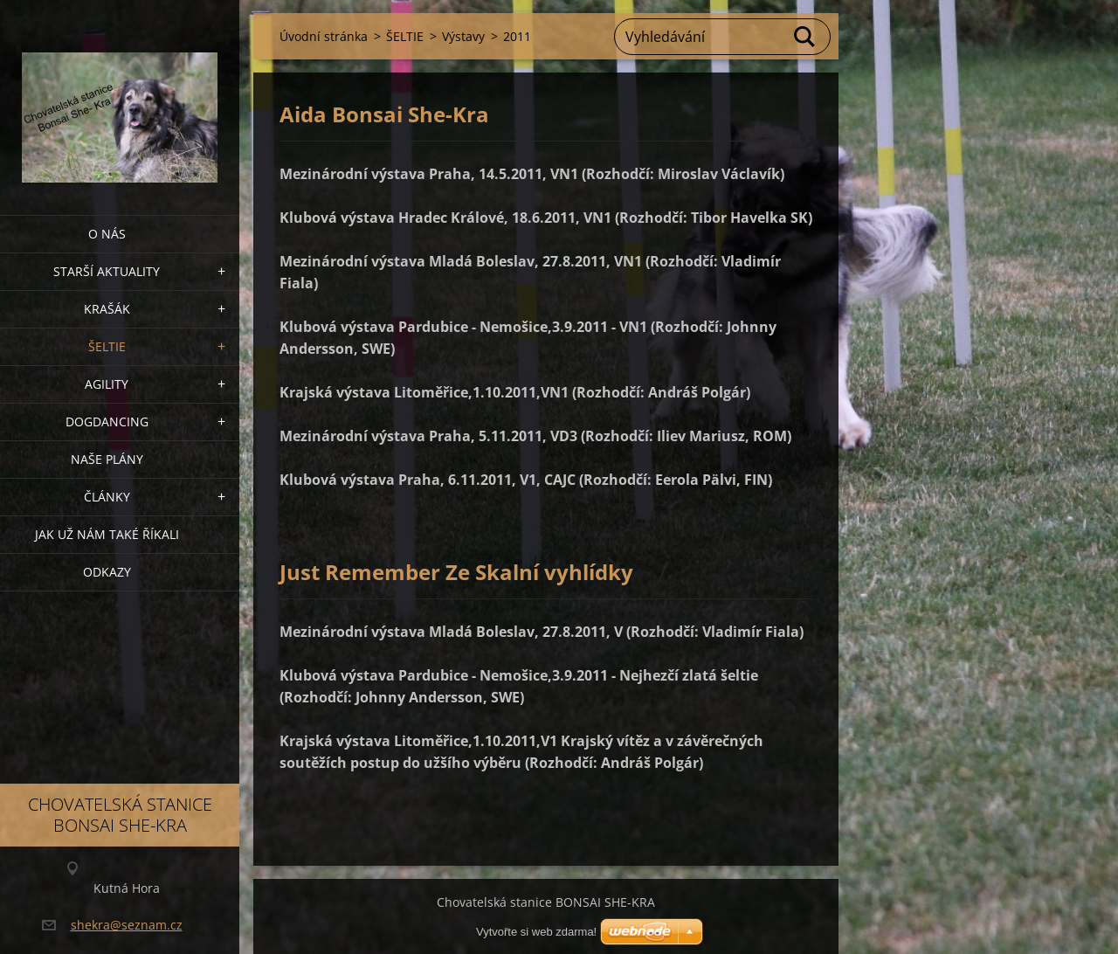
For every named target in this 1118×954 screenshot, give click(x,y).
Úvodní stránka (324, 36)
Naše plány (107, 459)
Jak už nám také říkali (107, 534)
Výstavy (463, 36)
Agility (106, 384)
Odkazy (107, 571)
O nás (107, 233)
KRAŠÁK (107, 309)
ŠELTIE (107, 346)
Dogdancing (107, 421)
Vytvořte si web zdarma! (536, 931)
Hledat (805, 37)
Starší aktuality (106, 271)
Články (107, 496)
